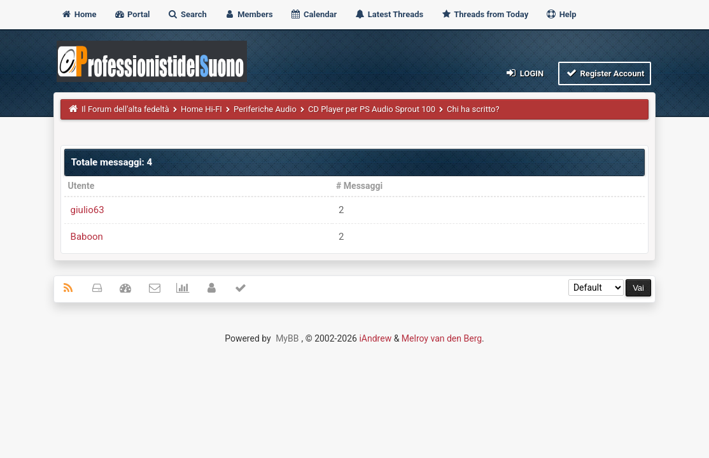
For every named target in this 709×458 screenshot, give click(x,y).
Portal (132, 14)
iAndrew (375, 338)
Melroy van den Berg (442, 338)
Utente (81, 186)
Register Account (605, 72)
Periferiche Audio (265, 109)
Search (187, 14)
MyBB (287, 338)
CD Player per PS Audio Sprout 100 (371, 109)
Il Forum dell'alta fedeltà (125, 109)
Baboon (87, 236)
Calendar (313, 14)
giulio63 (87, 210)
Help (560, 14)
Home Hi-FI (201, 109)
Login (524, 72)
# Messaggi (359, 186)
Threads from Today (484, 14)
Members (248, 14)
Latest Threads (389, 14)
